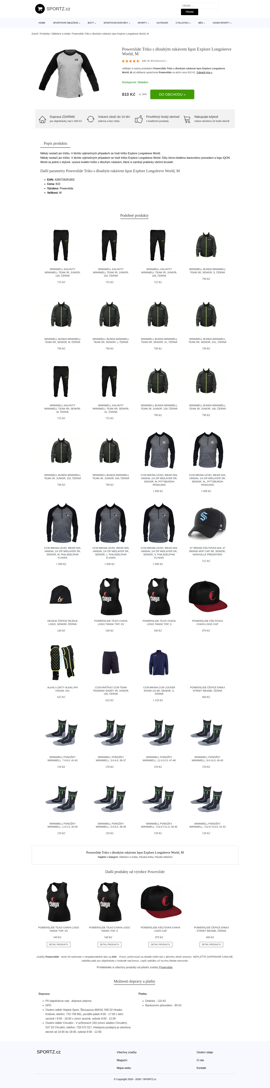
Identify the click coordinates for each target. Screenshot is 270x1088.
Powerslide (165, 72)
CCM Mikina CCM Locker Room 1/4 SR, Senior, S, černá (159, 690)
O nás (200, 1060)
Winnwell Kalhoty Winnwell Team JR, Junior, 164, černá (159, 272)
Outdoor (162, 22)
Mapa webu (124, 1068)
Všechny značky (127, 1052)
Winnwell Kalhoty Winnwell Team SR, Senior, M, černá (62, 408)
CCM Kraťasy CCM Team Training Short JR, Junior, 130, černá (111, 690)
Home (42, 22)
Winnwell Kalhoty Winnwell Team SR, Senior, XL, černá (111, 408)
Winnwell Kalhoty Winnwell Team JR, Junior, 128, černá (62, 272)
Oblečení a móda (61, 33)
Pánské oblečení (164, 857)
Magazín (122, 1060)
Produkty (45, 33)
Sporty (142, 22)
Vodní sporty (221, 22)
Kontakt (201, 1068)
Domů (35, 33)
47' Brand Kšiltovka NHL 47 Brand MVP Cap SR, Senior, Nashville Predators (207, 551)
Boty (91, 22)
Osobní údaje (205, 1052)
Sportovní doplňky (115, 22)
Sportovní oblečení (65, 22)
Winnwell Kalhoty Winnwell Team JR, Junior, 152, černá (111, 272)
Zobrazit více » (204, 72)
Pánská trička (146, 857)
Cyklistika (182, 22)
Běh (200, 22)
